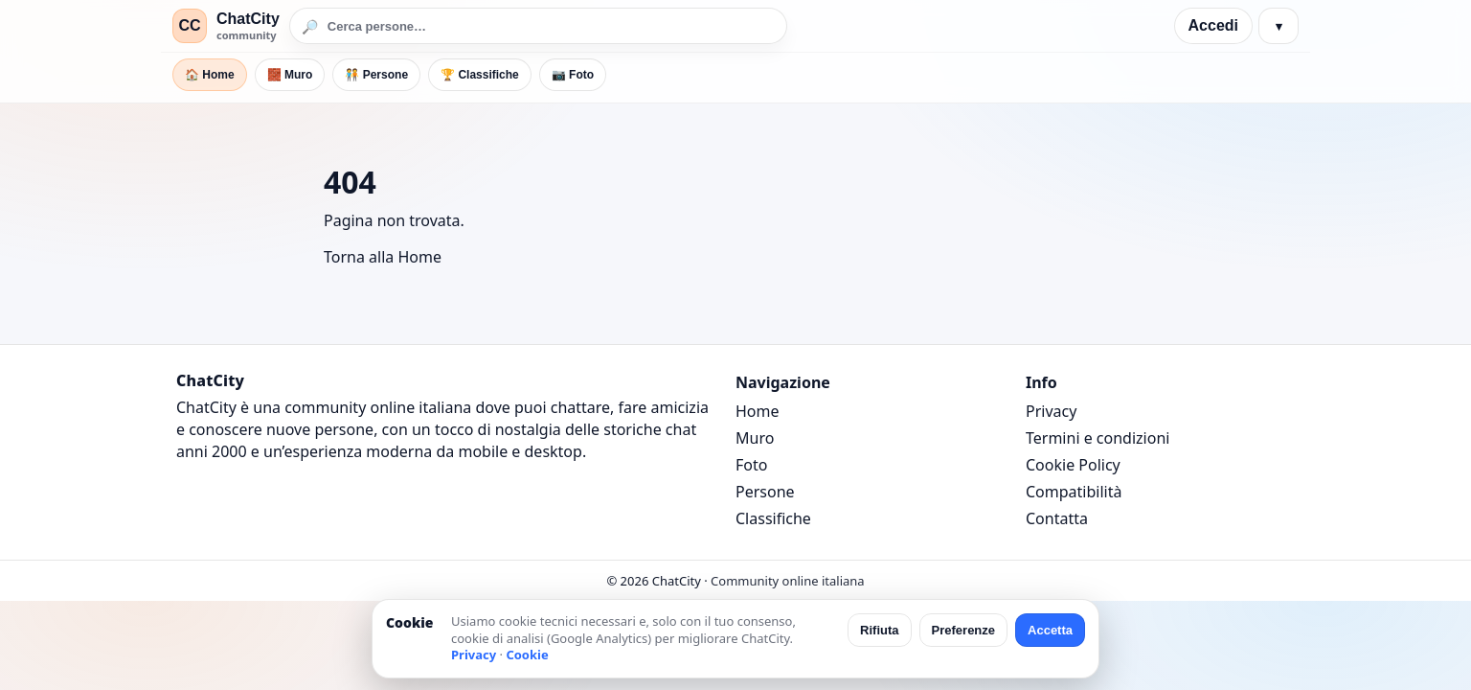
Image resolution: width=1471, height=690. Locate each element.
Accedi (1213, 25)
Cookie (527, 654)
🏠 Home (210, 74)
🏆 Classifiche (480, 74)
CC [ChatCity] (189, 25)
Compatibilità (1073, 491)
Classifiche (773, 518)
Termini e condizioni (1097, 437)
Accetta (1050, 630)
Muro (755, 437)
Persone (765, 491)
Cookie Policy (1073, 464)
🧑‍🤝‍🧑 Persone (376, 74)
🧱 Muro (290, 74)
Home (758, 411)
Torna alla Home (382, 256)
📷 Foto (573, 74)
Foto (751, 464)
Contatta (1057, 518)
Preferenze (963, 630)
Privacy (1051, 411)
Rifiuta (879, 630)
